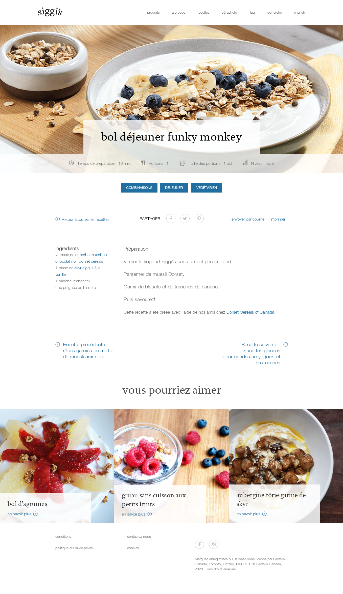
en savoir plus (19, 513)
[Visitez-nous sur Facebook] (199, 544)
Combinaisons (139, 187)
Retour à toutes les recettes (85, 219)
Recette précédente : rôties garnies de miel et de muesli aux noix (89, 350)
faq (252, 12)
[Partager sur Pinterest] (199, 218)
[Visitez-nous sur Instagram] (213, 544)
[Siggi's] (50, 11)
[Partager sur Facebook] (170, 218)
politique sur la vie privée (74, 548)
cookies (133, 548)
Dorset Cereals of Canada (250, 312)
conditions (63, 536)
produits (153, 12)
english (299, 12)
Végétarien (206, 187)
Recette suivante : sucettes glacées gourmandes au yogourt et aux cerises (251, 353)
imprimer (277, 219)
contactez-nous (139, 536)
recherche (274, 12)
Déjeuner (174, 187)
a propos (179, 12)
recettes (204, 12)
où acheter (230, 12)
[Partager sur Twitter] (185, 218)
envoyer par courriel (248, 219)
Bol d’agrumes (27, 504)
